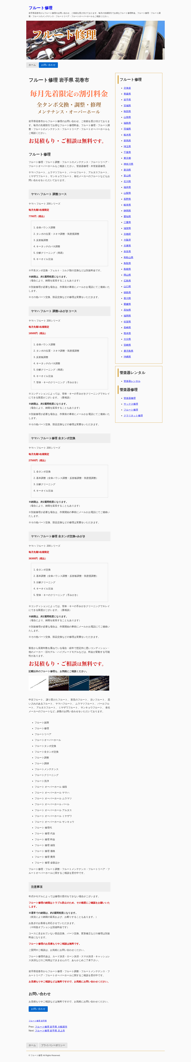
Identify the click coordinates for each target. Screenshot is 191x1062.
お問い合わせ (48, 65)
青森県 (127, 94)
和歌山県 (128, 257)
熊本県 (127, 333)
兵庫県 (127, 245)
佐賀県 (127, 321)
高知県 (127, 310)
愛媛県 (127, 304)
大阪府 (127, 240)
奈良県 (127, 251)
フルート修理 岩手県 (38, 1021)
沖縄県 (127, 356)
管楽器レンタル (132, 381)
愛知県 (127, 216)
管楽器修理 (130, 398)
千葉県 (127, 152)
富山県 (127, 175)
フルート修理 (40, 8)
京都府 (127, 234)
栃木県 (127, 135)
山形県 (127, 117)
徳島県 (127, 292)
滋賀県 (127, 228)
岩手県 (127, 99)
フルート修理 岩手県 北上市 (50, 1030)
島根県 (127, 269)
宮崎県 (127, 345)
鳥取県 (127, 263)
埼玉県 (127, 146)
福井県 (127, 187)
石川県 (127, 181)
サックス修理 (131, 404)
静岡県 (127, 210)
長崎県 (127, 327)
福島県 (127, 123)
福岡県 (127, 315)
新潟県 (127, 170)
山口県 (127, 286)
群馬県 (127, 140)
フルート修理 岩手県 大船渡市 (51, 1026)
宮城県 (127, 105)
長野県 (127, 199)
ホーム (32, 65)
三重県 (127, 222)
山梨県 (127, 193)
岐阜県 (127, 205)
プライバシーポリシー (53, 1045)
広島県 (127, 280)
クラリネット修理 (133, 415)
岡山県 (127, 275)
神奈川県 (128, 164)
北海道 (127, 88)
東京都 (127, 158)
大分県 (127, 339)
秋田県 (127, 111)
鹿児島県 (128, 351)
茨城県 (127, 129)
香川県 (127, 298)
